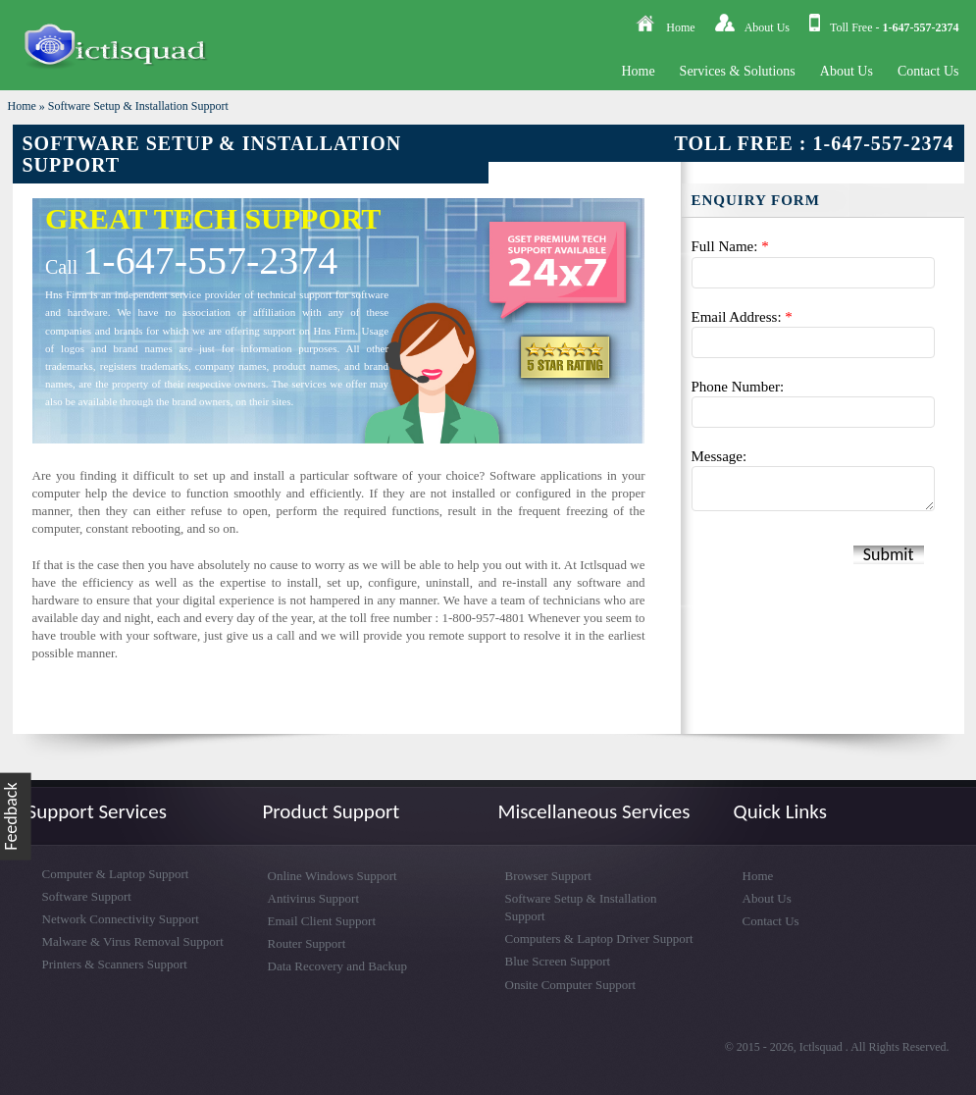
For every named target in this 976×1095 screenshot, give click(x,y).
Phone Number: (738, 386)
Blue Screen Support (558, 961)
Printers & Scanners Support (114, 964)
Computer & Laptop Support (115, 873)
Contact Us (928, 71)
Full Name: (730, 246)
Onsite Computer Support (571, 984)
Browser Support (548, 875)
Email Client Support (322, 920)
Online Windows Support (332, 875)
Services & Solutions (738, 71)
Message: (719, 456)
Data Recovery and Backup (338, 966)
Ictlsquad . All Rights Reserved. (874, 1047)
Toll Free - (894, 27)
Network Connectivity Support (120, 919)
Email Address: (742, 317)
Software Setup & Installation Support (138, 106)
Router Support (307, 943)
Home (680, 27)
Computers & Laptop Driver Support (599, 938)
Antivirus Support (314, 898)
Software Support (86, 896)
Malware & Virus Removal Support (133, 941)
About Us (767, 27)
